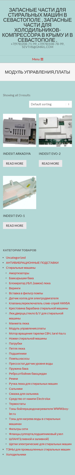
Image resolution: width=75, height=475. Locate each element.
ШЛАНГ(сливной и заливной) (29, 439)
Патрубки (15, 343)
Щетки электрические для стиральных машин (40, 444)
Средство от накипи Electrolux (29, 398)
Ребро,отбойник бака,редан (28, 373)
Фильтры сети (18, 429)
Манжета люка (19, 323)
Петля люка (17, 348)
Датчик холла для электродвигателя (34, 298)
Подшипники (18, 353)
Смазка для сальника (23, 393)
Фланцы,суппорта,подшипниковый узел (36, 434)
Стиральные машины (21, 267)
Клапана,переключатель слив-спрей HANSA (39, 303)
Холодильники (16, 454)
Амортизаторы (19, 273)
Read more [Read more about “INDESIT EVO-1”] (14, 225)
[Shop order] (50, 104)
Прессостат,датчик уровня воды (31, 363)
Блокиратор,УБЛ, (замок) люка (30, 283)
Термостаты (17, 403)
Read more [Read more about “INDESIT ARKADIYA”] (14, 163)
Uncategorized (16, 257)
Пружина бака (18, 368)
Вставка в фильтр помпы (26, 293)
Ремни (13, 378)
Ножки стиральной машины (28, 338)
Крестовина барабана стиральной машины (38, 308)
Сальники (16, 388)
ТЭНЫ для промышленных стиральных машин (38, 449)
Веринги (14, 288)
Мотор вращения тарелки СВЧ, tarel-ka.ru (37, 333)
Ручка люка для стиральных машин (33, 383)
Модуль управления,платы (27, 328)
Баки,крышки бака (21, 278)
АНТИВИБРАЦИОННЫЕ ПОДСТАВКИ (32, 262)
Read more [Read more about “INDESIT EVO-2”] (50, 163)
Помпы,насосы (19, 358)
